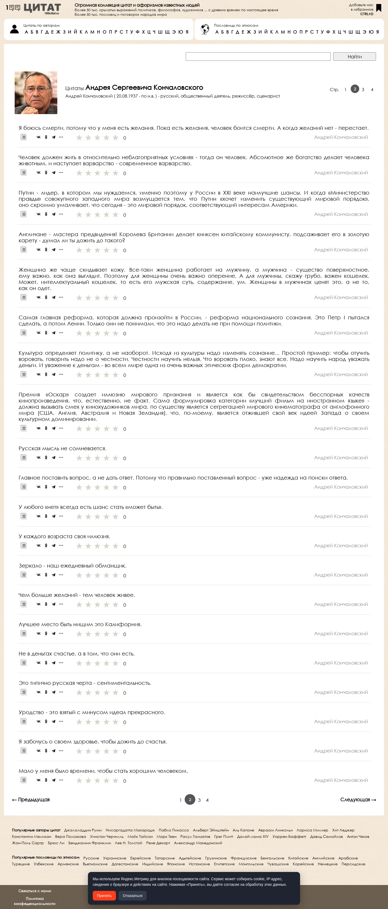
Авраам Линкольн (275, 829)
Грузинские (216, 857)
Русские (91, 857)
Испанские (199, 863)
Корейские (303, 863)
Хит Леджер (343, 829)
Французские (244, 857)
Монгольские (251, 863)
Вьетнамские (95, 863)
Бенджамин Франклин (89, 842)
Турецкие (21, 863)
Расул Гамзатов (195, 836)
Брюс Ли (56, 842)
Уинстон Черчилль (107, 836)
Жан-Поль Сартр (28, 842)
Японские (176, 863)
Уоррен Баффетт (289, 836)
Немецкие (328, 863)
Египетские (224, 863)
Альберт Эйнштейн (211, 829)
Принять (104, 896)
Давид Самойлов (326, 836)
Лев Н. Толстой (128, 842)
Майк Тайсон (140, 836)
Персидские (353, 863)
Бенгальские (272, 857)
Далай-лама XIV (253, 836)
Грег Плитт (223, 836)
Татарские (165, 857)
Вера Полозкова (70, 836)
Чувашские (278, 863)
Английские (323, 857)
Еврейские (140, 857)
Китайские (298, 857)
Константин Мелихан (31, 836)
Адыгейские (190, 857)
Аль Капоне (243, 829)
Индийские (152, 863)
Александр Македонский (198, 842)
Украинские (114, 857)
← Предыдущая (31, 799)
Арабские (348, 857)
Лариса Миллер (312, 829)
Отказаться (133, 896)
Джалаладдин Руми (83, 829)
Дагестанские (125, 863)
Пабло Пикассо (174, 829)
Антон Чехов (358, 836)
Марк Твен (166, 836)
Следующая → (358, 799)
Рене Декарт (158, 842)
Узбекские (44, 863)
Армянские (68, 863)
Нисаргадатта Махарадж (130, 829)
